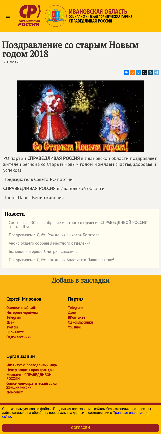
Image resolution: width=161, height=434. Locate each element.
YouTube (74, 327)
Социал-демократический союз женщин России (31, 385)
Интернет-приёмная (22, 312)
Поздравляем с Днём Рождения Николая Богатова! (52, 235)
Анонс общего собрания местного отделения (47, 244)
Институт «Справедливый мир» (31, 365)
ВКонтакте (15, 332)
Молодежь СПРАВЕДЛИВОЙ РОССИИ (29, 376)
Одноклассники (18, 337)
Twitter (12, 327)
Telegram (13, 317)
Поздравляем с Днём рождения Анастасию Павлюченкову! (59, 260)
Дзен (10, 322)
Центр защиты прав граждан (29, 370)
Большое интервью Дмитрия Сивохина (41, 252)
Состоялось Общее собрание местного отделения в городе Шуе (77, 225)
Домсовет (14, 392)
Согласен (80, 428)
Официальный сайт (21, 308)
